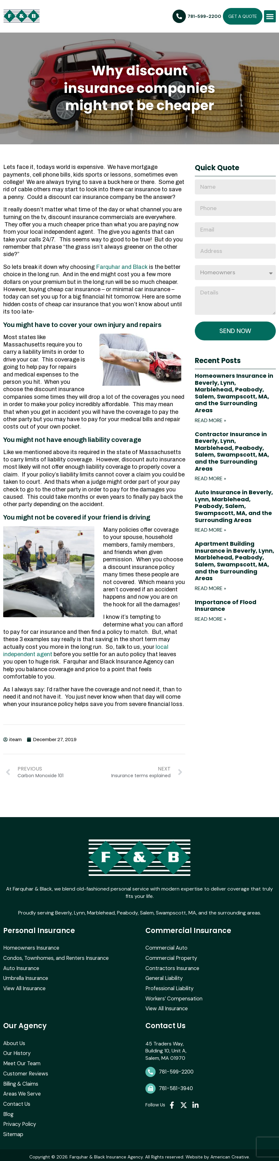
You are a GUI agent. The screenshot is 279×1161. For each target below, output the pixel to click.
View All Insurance (24, 987)
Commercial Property (170, 957)
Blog (8, 1111)
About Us (14, 1041)
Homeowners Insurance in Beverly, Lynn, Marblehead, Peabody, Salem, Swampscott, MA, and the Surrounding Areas (234, 393)
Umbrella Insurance (25, 977)
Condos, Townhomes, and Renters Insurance (55, 957)
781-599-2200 (176, 1070)
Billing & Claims (20, 1081)
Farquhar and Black (122, 267)
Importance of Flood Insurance (225, 605)
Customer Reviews (24, 1071)
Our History (16, 1051)
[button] (270, 16)
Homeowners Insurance (30, 947)
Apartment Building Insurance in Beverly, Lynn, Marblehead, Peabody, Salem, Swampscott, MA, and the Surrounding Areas (234, 561)
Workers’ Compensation (173, 997)
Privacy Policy (19, 1121)
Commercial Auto (165, 947)
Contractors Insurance (172, 967)
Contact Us (16, 1101)
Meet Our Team (21, 1061)
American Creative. (230, 1153)
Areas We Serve (21, 1091)
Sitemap (12, 1131)
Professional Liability (169, 987)
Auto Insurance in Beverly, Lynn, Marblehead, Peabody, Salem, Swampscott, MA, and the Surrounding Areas (234, 506)
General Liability (163, 977)
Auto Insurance (21, 967)
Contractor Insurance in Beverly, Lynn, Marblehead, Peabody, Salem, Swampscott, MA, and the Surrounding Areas (232, 451)
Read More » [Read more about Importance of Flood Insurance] (210, 619)
